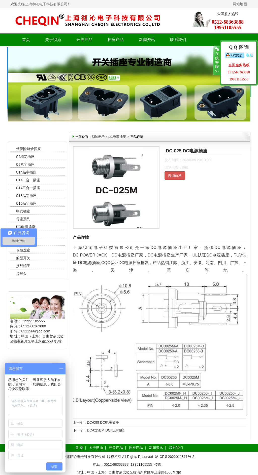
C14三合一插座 (28, 188)
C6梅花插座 (25, 157)
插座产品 (136, 448)
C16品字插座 (26, 203)
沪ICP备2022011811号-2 (174, 457)
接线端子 (23, 266)
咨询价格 (175, 176)
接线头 (21, 274)
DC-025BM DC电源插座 (105, 430)
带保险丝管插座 (29, 149)
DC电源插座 (26, 227)
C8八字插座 (25, 164)
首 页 (79, 448)
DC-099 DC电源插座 (103, 422)
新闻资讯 (156, 448)
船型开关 (23, 258)
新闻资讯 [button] (147, 39)
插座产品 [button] (116, 39)
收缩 (216, 60)
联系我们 (178, 39)
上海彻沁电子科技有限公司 (46, 4)
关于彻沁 (53, 39)
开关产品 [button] (84, 39)
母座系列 (23, 219)
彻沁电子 (98, 137)
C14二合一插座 (28, 180)
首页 (26, 39)
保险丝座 (23, 250)
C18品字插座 (26, 196)
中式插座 (23, 211)
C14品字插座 (26, 172)
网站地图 (240, 4)
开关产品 (116, 448)
